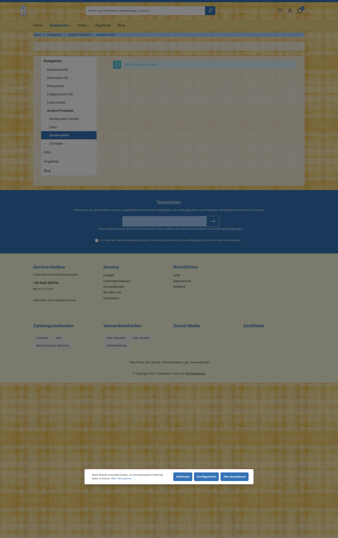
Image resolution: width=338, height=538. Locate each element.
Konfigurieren (206, 476)
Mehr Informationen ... (122, 478)
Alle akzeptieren (234, 476)
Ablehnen (182, 476)
